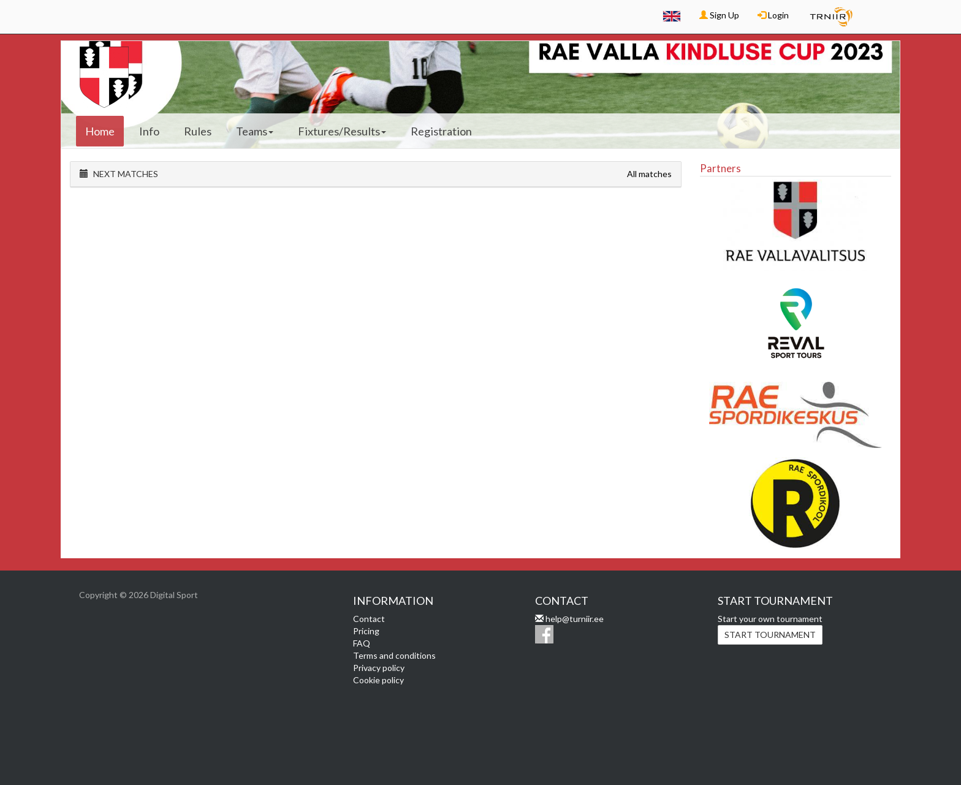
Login (773, 15)
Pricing (366, 631)
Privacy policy (379, 667)
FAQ (361, 643)
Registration (441, 131)
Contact (369, 618)
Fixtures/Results (342, 131)
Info (149, 131)
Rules (197, 131)
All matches (649, 174)
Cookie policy (378, 680)
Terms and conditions (394, 655)
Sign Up (719, 15)
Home (100, 131)
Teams (254, 131)
